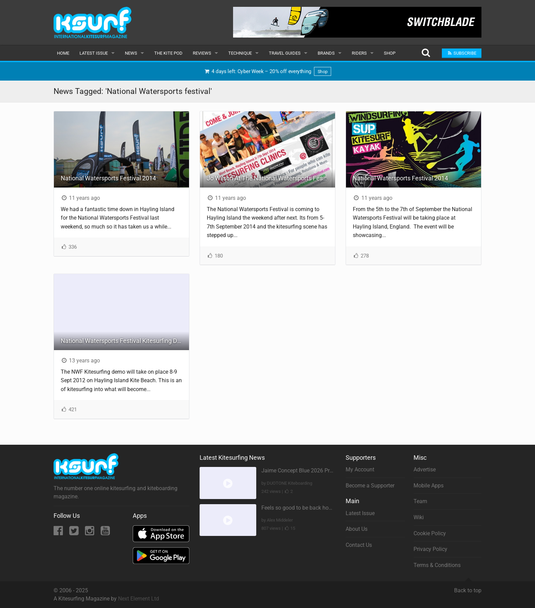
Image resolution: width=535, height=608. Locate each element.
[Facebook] (59, 532)
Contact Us (359, 545)
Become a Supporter (370, 485)
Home (63, 53)
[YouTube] (105, 532)
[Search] (425, 53)
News (131, 53)
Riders (359, 53)
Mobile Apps (429, 485)
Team (420, 501)
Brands (326, 53)
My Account (360, 469)
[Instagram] (90, 532)
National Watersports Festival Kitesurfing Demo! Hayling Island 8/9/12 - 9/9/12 (125, 340)
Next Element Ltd (138, 598)
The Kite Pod (168, 53)
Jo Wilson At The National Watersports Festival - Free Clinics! (271, 178)
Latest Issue (93, 53)
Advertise (425, 469)
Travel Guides (285, 53)
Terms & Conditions (437, 565)
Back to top (467, 587)
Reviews (202, 53)
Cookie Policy (430, 533)
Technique (240, 53)
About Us (356, 529)
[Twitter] (74, 532)
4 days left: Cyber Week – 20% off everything (267, 71)
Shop (389, 53)
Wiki (419, 517)
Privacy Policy (430, 549)
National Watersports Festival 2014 (108, 178)
